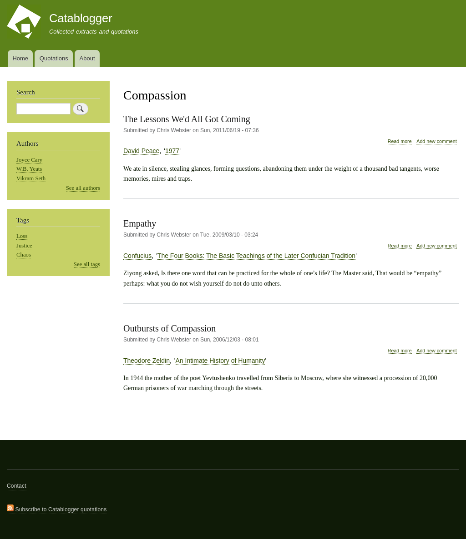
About (87, 58)
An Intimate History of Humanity (220, 360)
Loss (21, 236)
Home (20, 58)
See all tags (87, 264)
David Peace (141, 150)
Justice (24, 245)
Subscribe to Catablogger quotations (56, 508)
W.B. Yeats (29, 169)
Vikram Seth (31, 178)
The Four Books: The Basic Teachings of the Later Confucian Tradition (256, 255)
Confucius (137, 255)
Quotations (54, 58)
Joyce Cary (29, 160)
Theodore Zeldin (146, 360)
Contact (16, 486)
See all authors (83, 188)
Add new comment (436, 141)
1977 (172, 150)
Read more (400, 141)
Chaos (23, 255)
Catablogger (80, 18)
